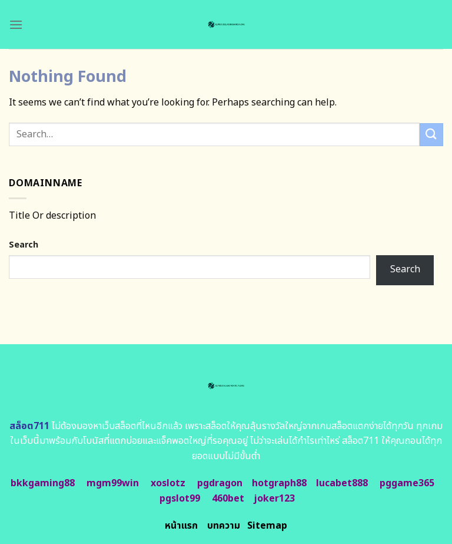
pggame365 (407, 483)
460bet (228, 499)
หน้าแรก (181, 526)
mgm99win (113, 483)
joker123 (274, 499)
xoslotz (168, 483)
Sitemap (267, 526)
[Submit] (431, 134)
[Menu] (16, 24)
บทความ (223, 526)
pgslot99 (179, 499)
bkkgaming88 (43, 483)
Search (23, 245)
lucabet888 (342, 483)
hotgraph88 (279, 483)
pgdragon (219, 483)
